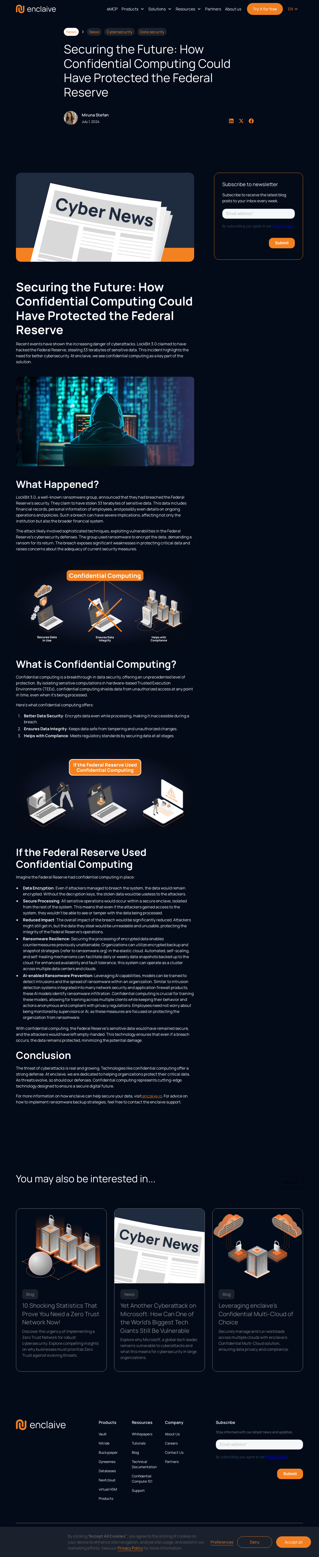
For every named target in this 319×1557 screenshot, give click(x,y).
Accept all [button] (294, 1542)
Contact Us (174, 1452)
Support (138, 1490)
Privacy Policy (130, 1548)
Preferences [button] (222, 1542)
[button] (133, 9)
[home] (36, 9)
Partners (213, 9)
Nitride (104, 1443)
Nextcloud (107, 1480)
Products (106, 1498)
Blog (135, 1452)
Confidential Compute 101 (142, 1479)
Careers (171, 1443)
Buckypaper (108, 1452)
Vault (103, 1434)
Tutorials (139, 1443)
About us (233, 9)
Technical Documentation (144, 1464)
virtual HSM (108, 1489)
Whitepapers (142, 1434)
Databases (107, 1470)
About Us (172, 1434)
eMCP (112, 9)
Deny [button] (254, 1542)
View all (290, 1182)
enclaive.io (152, 1096)
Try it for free (265, 9)
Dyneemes (107, 1461)
